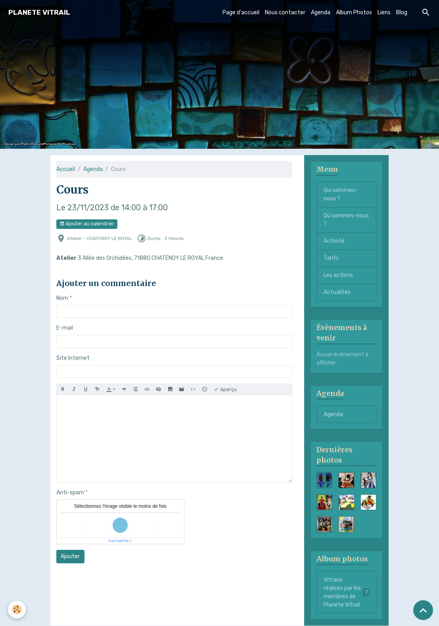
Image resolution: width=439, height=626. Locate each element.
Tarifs (331, 258)
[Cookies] (17, 609)
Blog (401, 12)
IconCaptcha (118, 541)
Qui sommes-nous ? (341, 194)
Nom (62, 298)
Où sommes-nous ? (346, 219)
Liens (384, 12)
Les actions (338, 275)
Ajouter (70, 556)
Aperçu (225, 389)
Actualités (337, 292)
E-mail (64, 328)
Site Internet (73, 358)
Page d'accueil (240, 12)
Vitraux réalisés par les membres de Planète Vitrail (347, 592)
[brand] (39, 12)
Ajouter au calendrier (86, 224)
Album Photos (354, 12)
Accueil (65, 169)
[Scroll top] (423, 610)
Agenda (320, 12)
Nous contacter (285, 12)
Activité (334, 241)
